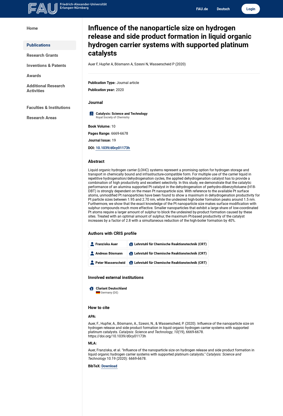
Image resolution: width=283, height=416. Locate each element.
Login (250, 9)
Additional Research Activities (46, 88)
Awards (34, 75)
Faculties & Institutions (48, 107)
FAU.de (202, 9)
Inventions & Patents (46, 65)
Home (32, 28)
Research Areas (42, 117)
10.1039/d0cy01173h (113, 148)
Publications (38, 45)
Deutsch (223, 9)
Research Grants (42, 55)
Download (109, 366)
